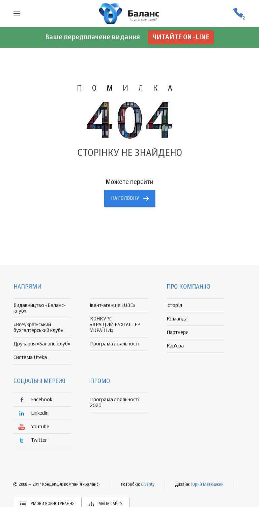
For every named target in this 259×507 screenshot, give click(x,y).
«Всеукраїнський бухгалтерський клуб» (38, 327)
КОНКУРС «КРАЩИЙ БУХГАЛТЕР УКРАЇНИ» (115, 324)
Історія (174, 305)
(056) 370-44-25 (238, 13)
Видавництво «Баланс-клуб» (39, 308)
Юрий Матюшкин (207, 485)
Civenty (147, 485)
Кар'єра (175, 345)
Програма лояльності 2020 (114, 402)
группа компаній (129, 13)
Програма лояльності (114, 343)
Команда (177, 318)
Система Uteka (30, 357)
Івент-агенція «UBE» (112, 305)
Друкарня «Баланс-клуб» (41, 343)
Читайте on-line (180, 37)
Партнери (178, 332)
